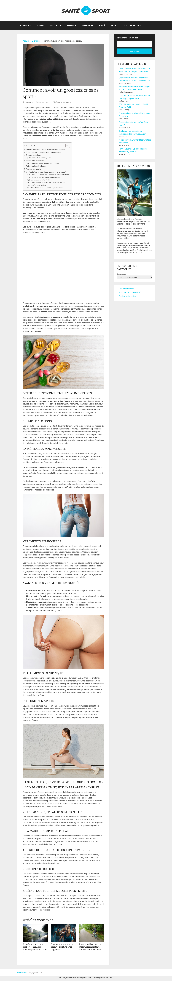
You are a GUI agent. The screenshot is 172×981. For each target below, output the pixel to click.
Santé (102, 25)
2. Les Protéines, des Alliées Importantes (44, 177)
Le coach (28, 102)
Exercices (25, 25)
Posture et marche (33, 169)
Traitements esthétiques (36, 166)
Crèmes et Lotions (33, 155)
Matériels (55, 25)
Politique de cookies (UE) (130, 292)
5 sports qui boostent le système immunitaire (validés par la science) (90, 947)
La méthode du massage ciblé (41, 158)
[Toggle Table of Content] (66, 146)
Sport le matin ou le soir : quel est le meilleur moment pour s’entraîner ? (35, 948)
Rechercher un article (127, 38)
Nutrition (87, 25)
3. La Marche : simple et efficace (41, 180)
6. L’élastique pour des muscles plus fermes (46, 188)
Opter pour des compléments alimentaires (43, 152)
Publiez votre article (128, 296)
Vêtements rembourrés (35, 161)
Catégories (121, 274)
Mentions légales (126, 289)
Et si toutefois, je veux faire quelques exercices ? (46, 172)
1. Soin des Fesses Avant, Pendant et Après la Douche (49, 175)
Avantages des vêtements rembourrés (44, 163)
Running (71, 25)
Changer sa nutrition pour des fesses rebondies (45, 149)
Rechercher (134, 51)
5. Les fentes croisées (37, 185)
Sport (114, 25)
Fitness (40, 25)
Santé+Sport (22, 972)
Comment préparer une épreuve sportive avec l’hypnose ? (62, 947)
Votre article (132, 25)
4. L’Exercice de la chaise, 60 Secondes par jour (47, 182)
